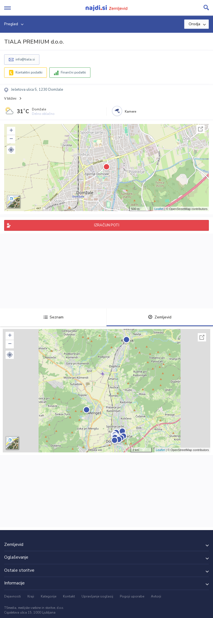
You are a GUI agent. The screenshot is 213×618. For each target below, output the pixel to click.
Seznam (53, 317)
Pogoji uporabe (132, 596)
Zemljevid (159, 317)
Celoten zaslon (200, 129)
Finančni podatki (73, 72)
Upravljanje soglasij (97, 596)
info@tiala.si (25, 59)
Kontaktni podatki (29, 72)
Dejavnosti (12, 596)
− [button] (11, 139)
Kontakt (69, 596)
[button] (11, 150)
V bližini (10, 98)
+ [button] (11, 131)
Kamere (130, 111)
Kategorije (48, 596)
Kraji (30, 596)
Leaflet (159, 209)
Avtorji (156, 596)
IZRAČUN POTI (106, 225)
